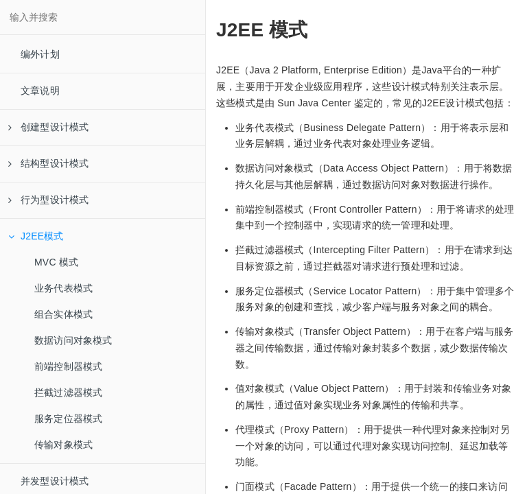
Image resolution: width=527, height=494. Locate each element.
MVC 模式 (56, 262)
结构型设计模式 (48, 163)
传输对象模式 (63, 444)
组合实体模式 (63, 314)
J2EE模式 (36, 236)
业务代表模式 (63, 288)
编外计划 (40, 54)
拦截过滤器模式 (68, 392)
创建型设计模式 (48, 126)
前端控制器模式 (68, 366)
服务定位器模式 (68, 418)
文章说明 (40, 90)
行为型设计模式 (48, 199)
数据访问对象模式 (73, 340)
